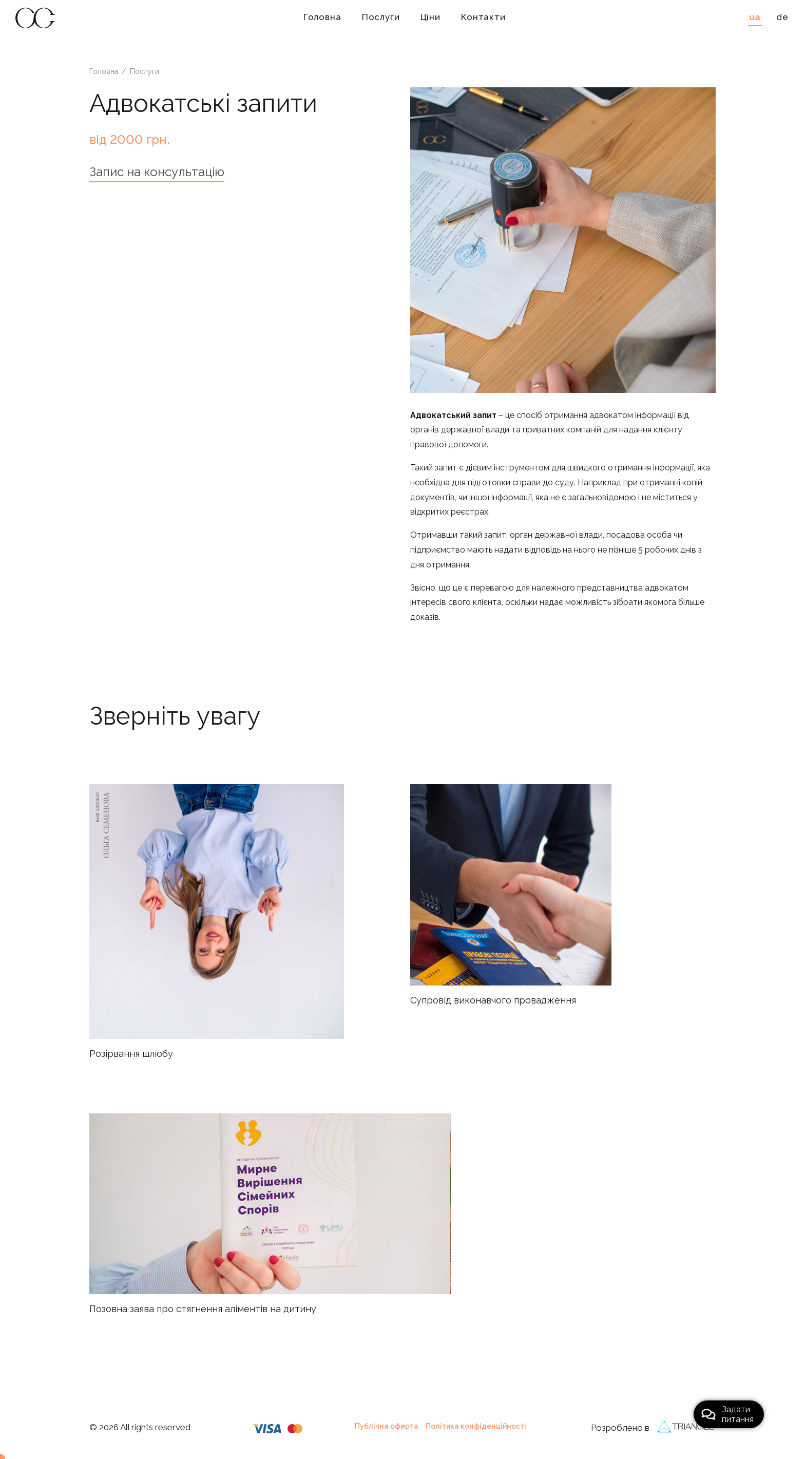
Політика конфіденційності (476, 1426)
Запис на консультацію (156, 171)
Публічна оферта (386, 1426)
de (782, 17)
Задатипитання (727, 1414)
